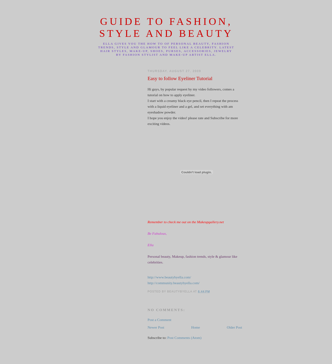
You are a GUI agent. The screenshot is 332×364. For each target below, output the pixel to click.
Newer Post (156, 327)
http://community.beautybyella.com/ (174, 283)
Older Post (234, 327)
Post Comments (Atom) (184, 338)
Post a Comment (159, 320)
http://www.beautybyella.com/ (169, 277)
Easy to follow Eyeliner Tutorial (180, 78)
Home (195, 327)
